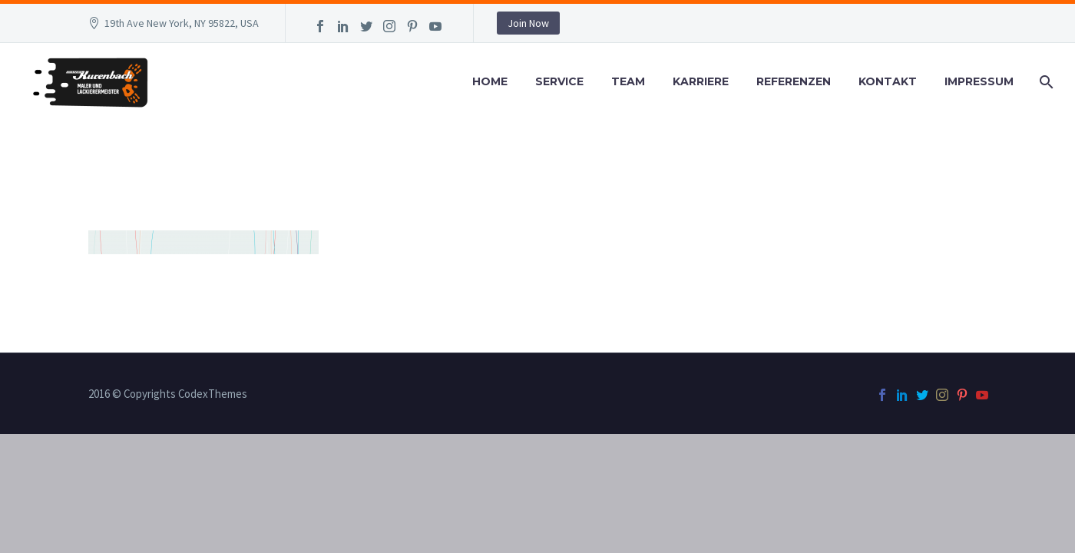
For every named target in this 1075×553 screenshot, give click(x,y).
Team (628, 81)
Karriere (701, 81)
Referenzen (793, 81)
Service (559, 81)
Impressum (979, 81)
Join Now (528, 23)
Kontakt (887, 81)
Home (490, 81)
